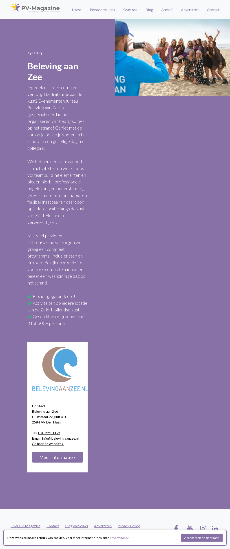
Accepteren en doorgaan (201, 538)
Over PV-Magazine (25, 526)
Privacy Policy (129, 526)
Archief (167, 9)
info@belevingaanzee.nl (60, 438)
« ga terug (34, 52)
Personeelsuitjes (102, 9)
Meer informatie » (57, 457)
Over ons (130, 9)
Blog (149, 9)
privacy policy (119, 538)
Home (77, 9)
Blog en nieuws (76, 526)
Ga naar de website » (48, 443)
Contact (213, 9)
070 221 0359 (49, 433)
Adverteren (190, 9)
